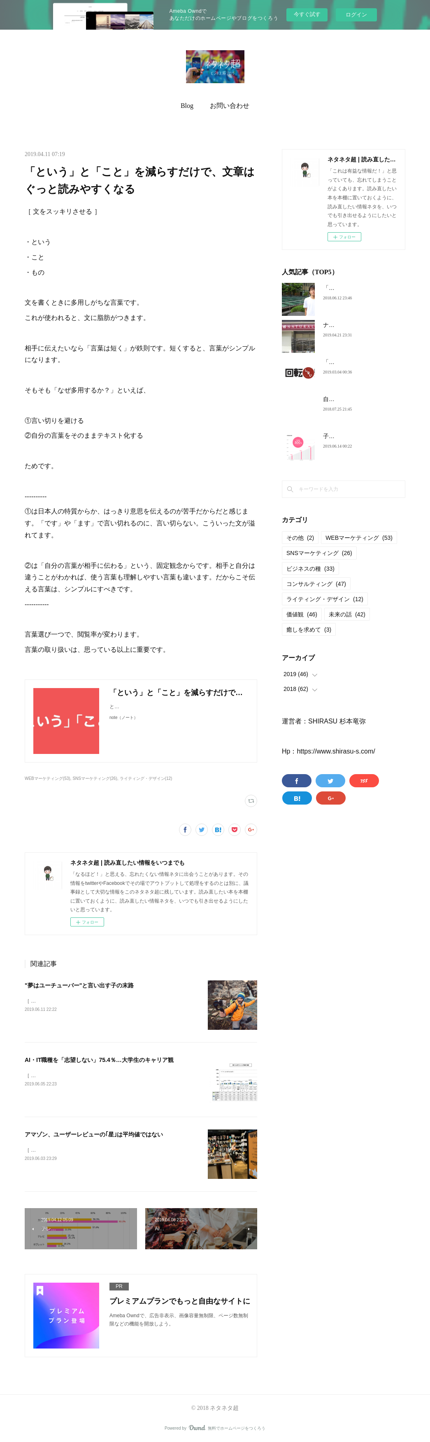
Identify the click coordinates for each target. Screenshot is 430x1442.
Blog (187, 105)
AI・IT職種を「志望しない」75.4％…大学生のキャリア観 (99, 1060)
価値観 (301, 614)
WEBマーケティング (359, 537)
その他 (300, 537)
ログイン (356, 15)
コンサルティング (316, 584)
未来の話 (347, 614)
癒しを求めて (308, 629)
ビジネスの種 (310, 568)
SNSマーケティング (319, 553)
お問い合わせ (229, 105)
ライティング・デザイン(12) (146, 778)
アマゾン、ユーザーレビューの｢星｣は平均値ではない (94, 1134)
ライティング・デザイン (324, 599)
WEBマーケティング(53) (47, 778)
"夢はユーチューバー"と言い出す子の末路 (79, 985)
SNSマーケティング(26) (94, 778)
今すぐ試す (307, 14)
